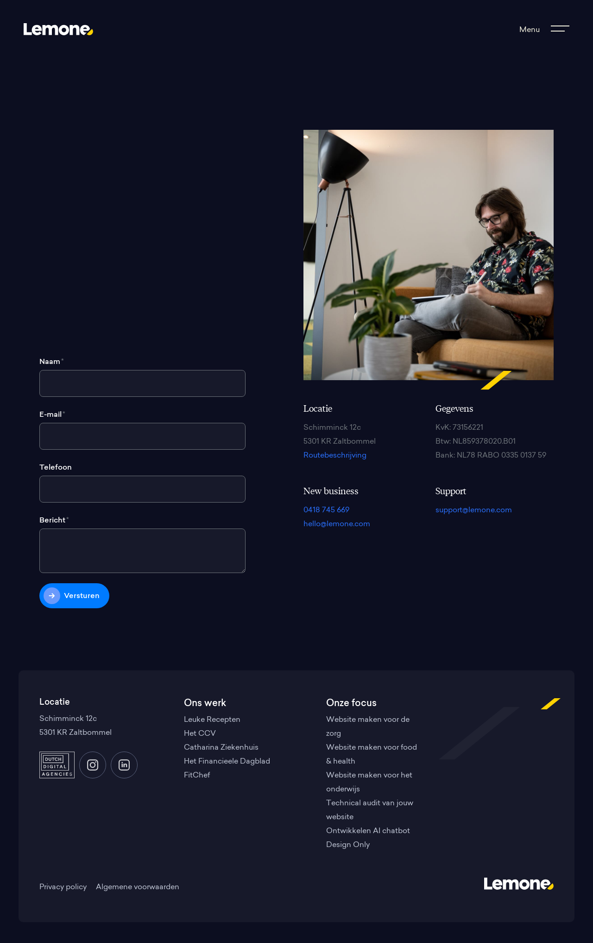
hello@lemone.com (336, 524)
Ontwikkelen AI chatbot (368, 831)
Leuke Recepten (212, 720)
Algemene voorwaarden (137, 887)
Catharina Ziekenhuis (221, 748)
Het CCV (200, 734)
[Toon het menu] (543, 30)
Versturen (82, 596)
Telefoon (55, 468)
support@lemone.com (473, 510)
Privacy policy (63, 887)
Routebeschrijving (334, 455)
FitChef (197, 775)
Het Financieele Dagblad (227, 761)
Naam (51, 362)
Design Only (348, 845)
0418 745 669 (326, 510)
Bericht (54, 520)
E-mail (52, 415)
